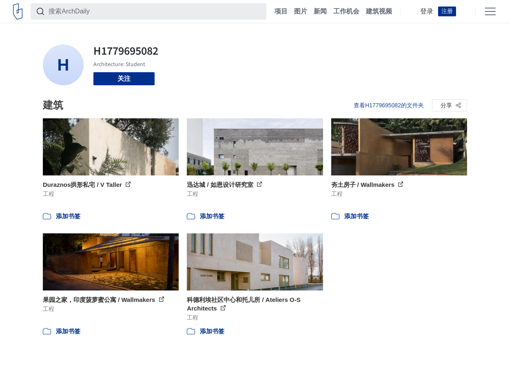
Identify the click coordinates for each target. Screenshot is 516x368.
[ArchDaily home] (17, 11)
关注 (124, 78)
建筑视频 (379, 11)
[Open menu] (490, 11)
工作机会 (346, 11)
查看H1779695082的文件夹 (389, 105)
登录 (426, 11)
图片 (300, 11)
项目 (281, 11)
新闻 (320, 11)
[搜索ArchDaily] (155, 11)
